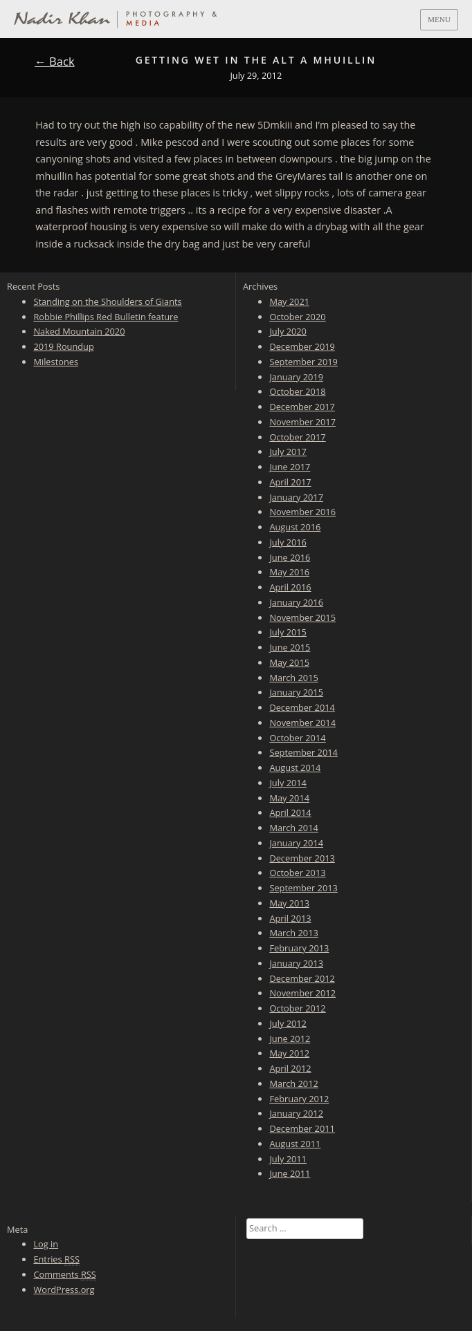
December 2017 (301, 406)
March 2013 (293, 933)
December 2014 (301, 707)
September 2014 (303, 752)
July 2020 (288, 331)
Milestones (55, 361)
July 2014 (288, 782)
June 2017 (289, 466)
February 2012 (299, 1098)
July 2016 (288, 542)
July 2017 (288, 451)
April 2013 (290, 918)
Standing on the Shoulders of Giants (107, 301)
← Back (55, 61)
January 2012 (296, 1113)
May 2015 (289, 662)
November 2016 (302, 511)
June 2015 (289, 647)
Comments (64, 1274)
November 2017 (302, 422)
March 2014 (293, 827)
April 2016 (290, 587)
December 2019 (301, 346)
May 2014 (289, 798)
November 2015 (302, 617)
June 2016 (289, 557)
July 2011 (288, 1159)
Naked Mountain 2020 (79, 331)
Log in (45, 1244)
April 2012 (290, 1068)
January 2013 (296, 963)
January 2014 (296, 843)
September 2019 (303, 361)
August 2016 (294, 527)
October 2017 (297, 437)
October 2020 (297, 316)
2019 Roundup (63, 346)
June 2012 (289, 1038)
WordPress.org (63, 1289)
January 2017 (296, 497)
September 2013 (303, 888)
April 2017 (290, 482)
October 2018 (297, 391)
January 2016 (296, 602)
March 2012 (293, 1083)
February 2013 (299, 948)
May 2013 (289, 903)
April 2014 (290, 812)
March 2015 (293, 677)
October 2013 (297, 872)
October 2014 (297, 738)
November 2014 (302, 722)
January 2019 (296, 377)
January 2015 (296, 692)
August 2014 (294, 767)
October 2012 (297, 1008)
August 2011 (294, 1143)
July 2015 (288, 632)
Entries (56, 1259)
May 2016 (289, 572)
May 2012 (289, 1053)
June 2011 (289, 1173)
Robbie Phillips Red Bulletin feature (105, 316)
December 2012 (301, 978)
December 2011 (301, 1128)
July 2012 (288, 1023)
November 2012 (302, 993)
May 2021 (289, 301)
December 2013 (301, 858)
